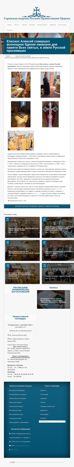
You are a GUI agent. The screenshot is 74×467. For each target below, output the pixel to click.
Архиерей (32, 25)
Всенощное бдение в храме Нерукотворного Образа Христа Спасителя (21, 274)
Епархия (24, 25)
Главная (9, 25)
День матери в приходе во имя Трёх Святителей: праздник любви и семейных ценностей (59, 228)
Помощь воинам (42, 25)
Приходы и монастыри (47, 406)
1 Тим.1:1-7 (21, 367)
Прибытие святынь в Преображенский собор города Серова (24, 229)
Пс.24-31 (17, 374)
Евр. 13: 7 (38, 193)
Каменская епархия (15, 402)
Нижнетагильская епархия (17, 398)
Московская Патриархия (17, 390)
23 (56, 189)
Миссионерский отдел (16, 414)
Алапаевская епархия (16, 406)
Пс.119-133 (17, 376)
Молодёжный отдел (15, 410)
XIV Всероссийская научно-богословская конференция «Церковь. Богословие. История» (53, 300)
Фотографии (44, 414)
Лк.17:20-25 (11, 370)
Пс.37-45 (30, 374)
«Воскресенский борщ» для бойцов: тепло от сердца (59, 252)
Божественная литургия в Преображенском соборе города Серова (24, 252)
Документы (53, 25)
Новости (16, 25)
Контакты (10, 30)
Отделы (43, 402)
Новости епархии (52, 206)
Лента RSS (14, 449)
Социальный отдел (15, 418)
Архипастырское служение (22, 56)
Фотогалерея (62, 25)
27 (59, 189)
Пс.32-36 (24, 374)
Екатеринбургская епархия (17, 394)
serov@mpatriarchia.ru (22, 445)
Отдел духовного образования (18, 422)
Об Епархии (44, 394)
